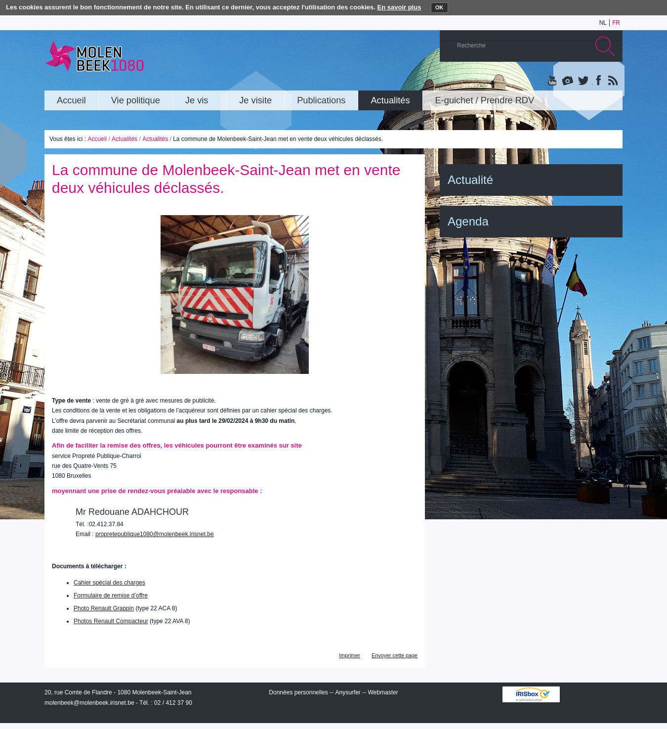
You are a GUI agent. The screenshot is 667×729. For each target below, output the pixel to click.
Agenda (468, 221)
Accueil (97, 139)
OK (439, 7)
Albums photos (567, 81)
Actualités (124, 139)
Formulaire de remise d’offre (111, 595)
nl (603, 22)
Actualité (470, 179)
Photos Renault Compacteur (111, 621)
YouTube (552, 81)
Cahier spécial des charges (109, 582)
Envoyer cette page (394, 655)
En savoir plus (399, 7)
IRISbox (531, 694)
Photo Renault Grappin (104, 608)
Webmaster (383, 692)
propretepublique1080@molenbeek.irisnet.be (154, 534)
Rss (612, 81)
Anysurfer (347, 692)
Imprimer (349, 655)
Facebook (597, 81)
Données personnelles (298, 692)
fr (616, 22)
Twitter (582, 81)
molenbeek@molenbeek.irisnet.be (89, 702)
